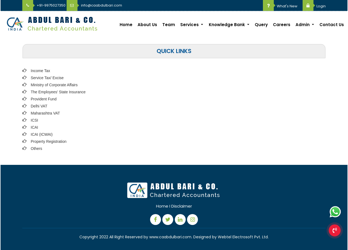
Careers (281, 24)
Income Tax (40, 71)
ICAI (34, 127)
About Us (147, 24)
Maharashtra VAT (45, 113)
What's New (280, 6)
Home (126, 24)
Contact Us (331, 24)
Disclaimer (181, 206)
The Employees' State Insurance (58, 92)
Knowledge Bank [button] (227, 24)
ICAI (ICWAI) (41, 134)
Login (314, 6)
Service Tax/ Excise (47, 78)
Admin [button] (303, 24)
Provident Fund (44, 99)
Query (261, 24)
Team (168, 24)
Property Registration (49, 141)
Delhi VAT (39, 106)
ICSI (34, 120)
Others (36, 148)
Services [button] (190, 24)
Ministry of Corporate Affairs (54, 85)
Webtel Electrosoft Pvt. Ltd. (243, 237)
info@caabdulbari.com (94, 5)
